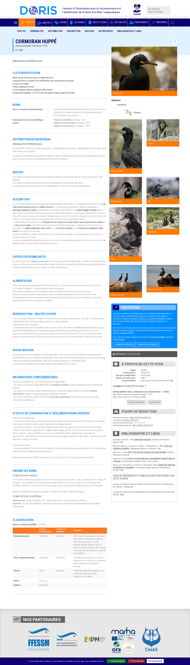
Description (73, 31)
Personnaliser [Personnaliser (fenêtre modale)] (155, 661)
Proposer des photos (147, 345)
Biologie (89, 31)
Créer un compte (155, 12)
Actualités (117, 22)
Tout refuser (136, 661)
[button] (172, 23)
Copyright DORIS (126, 333)
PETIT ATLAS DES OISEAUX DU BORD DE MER (147, 452)
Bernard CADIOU (129, 420)
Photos (21, 31)
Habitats (44, 23)
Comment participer (124, 345)
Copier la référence (136, 402)
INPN (122, 494)
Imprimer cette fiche (126, 354)
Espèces (27, 22)
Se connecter (154, 9)
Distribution (55, 31)
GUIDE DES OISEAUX (142, 440)
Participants (138, 22)
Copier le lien (154, 402)
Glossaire (77, 22)
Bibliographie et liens (129, 31)
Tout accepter (116, 661)
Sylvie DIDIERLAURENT (139, 417)
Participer (159, 22)
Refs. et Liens (97, 22)
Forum (60, 22)
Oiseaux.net (128, 487)
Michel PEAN (139, 423)
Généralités (37, 31)
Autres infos (105, 31)
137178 (41, 524)
